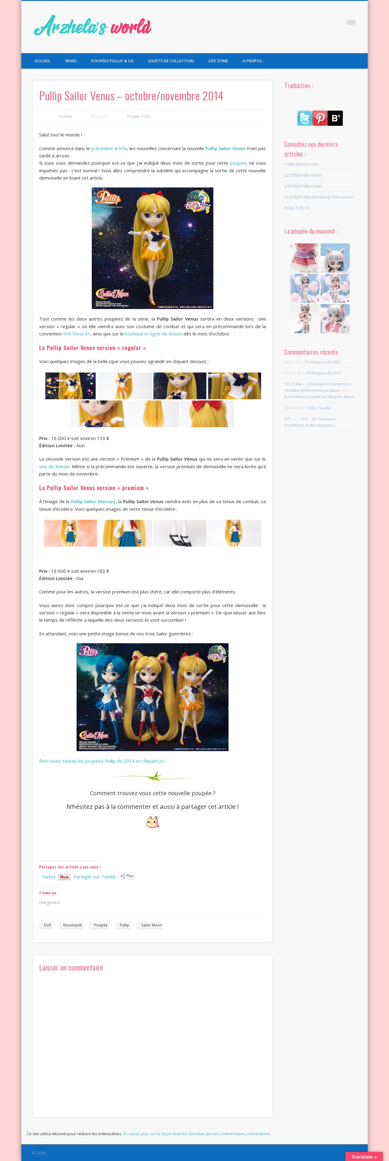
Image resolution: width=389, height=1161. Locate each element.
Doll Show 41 (76, 334)
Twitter (326, 24)
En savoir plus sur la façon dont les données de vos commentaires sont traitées (196, 1133)
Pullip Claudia (318, 407)
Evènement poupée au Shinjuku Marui (319, 396)
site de (54, 466)
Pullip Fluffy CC (297, 208)
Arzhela (65, 116)
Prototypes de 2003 (322, 362)
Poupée (133, 116)
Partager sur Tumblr (94, 876)
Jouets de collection (171, 61)
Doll (47, 925)
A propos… (254, 61)
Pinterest (338, 24)
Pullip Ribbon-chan (301, 164)
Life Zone (218, 61)
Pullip (145, 116)
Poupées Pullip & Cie (112, 61)
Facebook (313, 24)
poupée (238, 163)
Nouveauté (72, 925)
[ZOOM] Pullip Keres (303, 175)
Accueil (43, 61)
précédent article (109, 148)
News (71, 61)
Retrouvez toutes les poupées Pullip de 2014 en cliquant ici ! (102, 761)
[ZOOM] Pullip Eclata (303, 186)
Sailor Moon (151, 925)
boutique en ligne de (153, 334)
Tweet (49, 876)
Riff (287, 418)
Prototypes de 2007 (323, 373)
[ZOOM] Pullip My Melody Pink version (318, 197)
